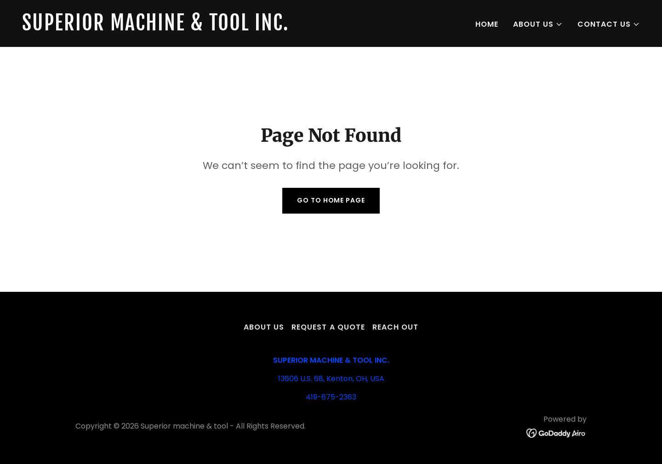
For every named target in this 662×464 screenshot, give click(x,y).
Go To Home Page (331, 200)
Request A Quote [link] (328, 327)
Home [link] (486, 24)
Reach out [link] (395, 327)
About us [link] (264, 327)
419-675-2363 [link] (331, 397)
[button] (538, 24)
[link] (173, 28)
